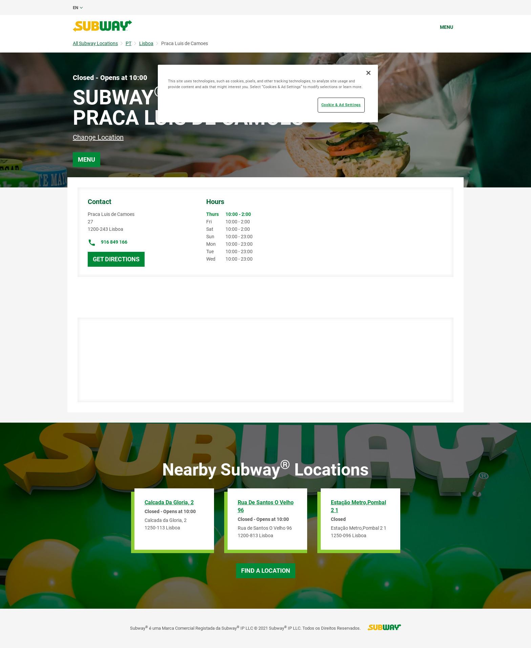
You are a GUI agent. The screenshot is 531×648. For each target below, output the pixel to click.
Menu (446, 27)
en (75, 7)
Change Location (98, 137)
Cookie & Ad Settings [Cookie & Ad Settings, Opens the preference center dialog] (341, 104)
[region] (268, 93)
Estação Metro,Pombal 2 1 (358, 506)
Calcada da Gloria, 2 (169, 502)
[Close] (368, 72)
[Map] (263, 360)
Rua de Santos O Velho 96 (266, 506)
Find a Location (265, 570)
